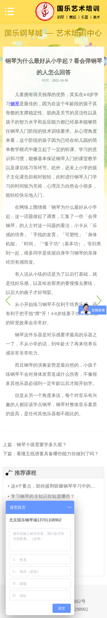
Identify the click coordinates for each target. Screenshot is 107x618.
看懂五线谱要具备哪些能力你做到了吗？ (58, 453)
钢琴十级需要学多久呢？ (42, 444)
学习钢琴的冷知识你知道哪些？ (43, 496)
